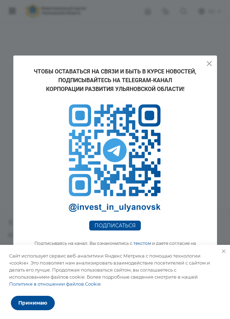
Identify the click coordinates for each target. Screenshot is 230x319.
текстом (142, 243)
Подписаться (115, 225)
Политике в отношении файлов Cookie (55, 284)
